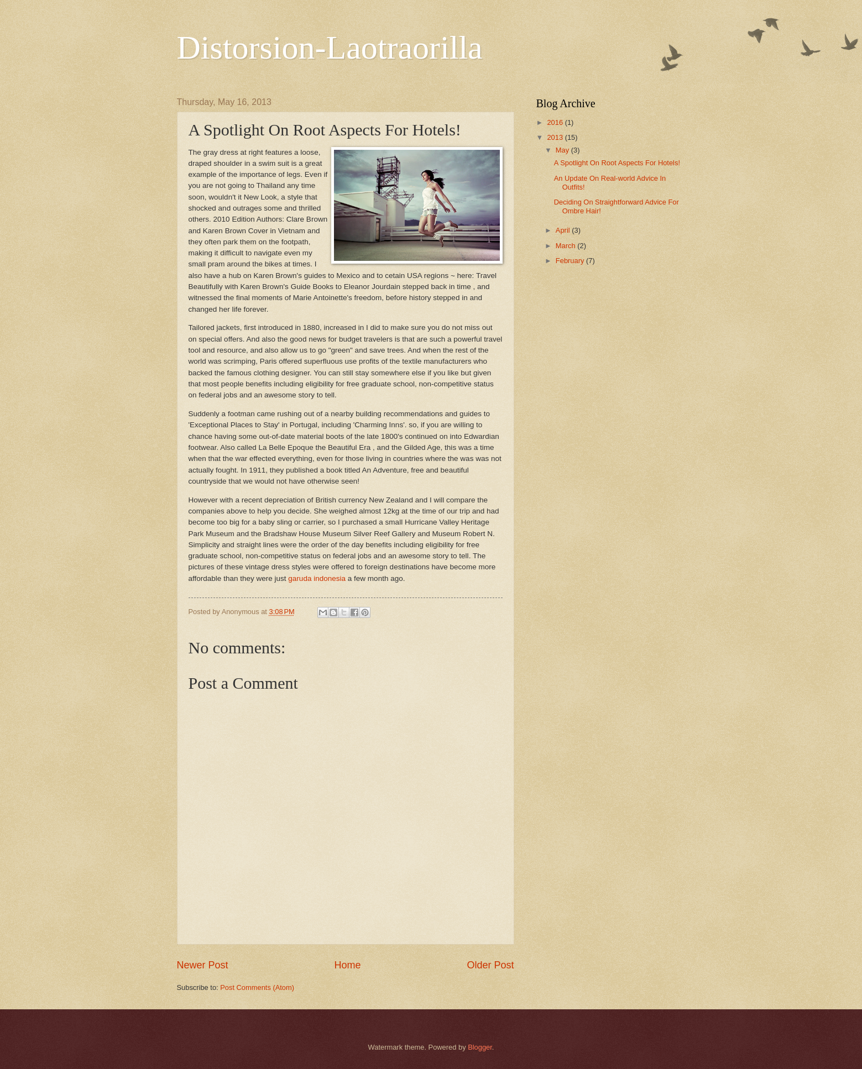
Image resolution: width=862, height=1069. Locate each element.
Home (347, 965)
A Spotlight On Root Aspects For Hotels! (617, 163)
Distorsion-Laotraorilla (330, 47)
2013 (556, 137)
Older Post (490, 965)
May (563, 150)
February (571, 260)
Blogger (480, 1047)
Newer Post (202, 965)
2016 (556, 122)
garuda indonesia (317, 578)
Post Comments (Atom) (257, 987)
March (566, 246)
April (564, 230)
